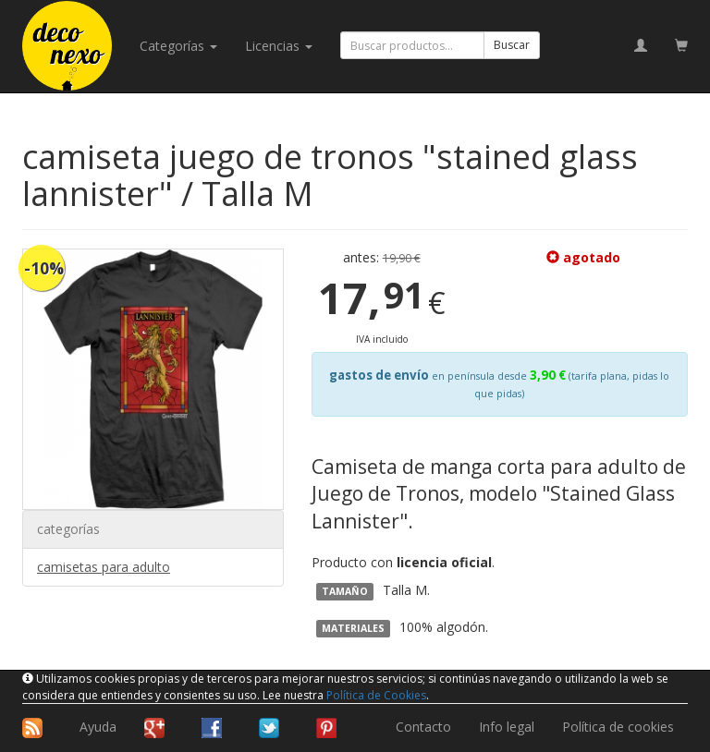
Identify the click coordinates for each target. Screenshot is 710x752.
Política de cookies (618, 726)
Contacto (423, 726)
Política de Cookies (376, 695)
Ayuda (98, 726)
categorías (178, 46)
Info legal (506, 726)
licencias (278, 46)
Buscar (512, 45)
